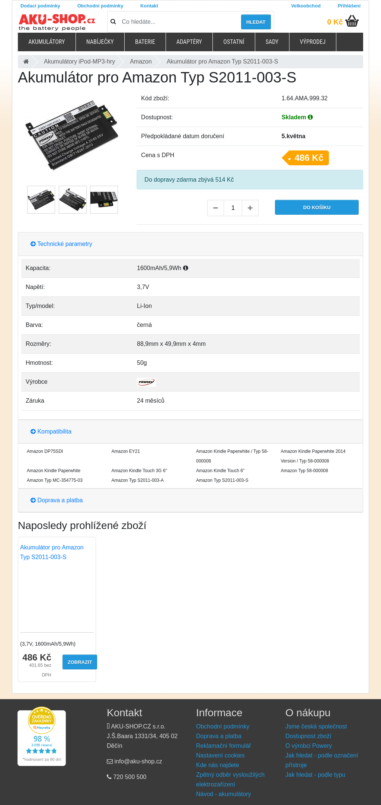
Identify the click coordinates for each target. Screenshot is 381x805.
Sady (272, 41)
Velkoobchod (306, 6)
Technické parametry (61, 244)
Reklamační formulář (223, 746)
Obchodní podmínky (100, 6)
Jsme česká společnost (316, 726)
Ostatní (233, 41)
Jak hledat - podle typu (315, 775)
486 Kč (309, 158)
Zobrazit (80, 662)
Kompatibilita (51, 431)
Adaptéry (189, 41)
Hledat (256, 22)
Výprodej (313, 41)
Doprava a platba (57, 500)
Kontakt (149, 6)
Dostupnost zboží (308, 736)
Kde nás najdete (217, 765)
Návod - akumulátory (223, 794)
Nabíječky (100, 41)
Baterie (145, 41)
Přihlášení (349, 6)
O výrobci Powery (308, 746)
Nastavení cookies (220, 755)
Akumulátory (46, 41)
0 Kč (335, 22)
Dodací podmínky (40, 6)
